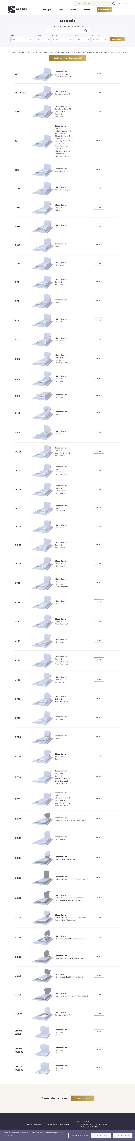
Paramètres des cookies (79, 1135)
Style (77, 36)
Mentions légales (34, 1124)
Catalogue (46, 10)
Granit (54, 36)
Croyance (96, 36)
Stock (60, 10)
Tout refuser (101, 1135)
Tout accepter (122, 1135)
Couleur (38, 36)
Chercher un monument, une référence (67, 27)
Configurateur (104, 10)
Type (12, 36)
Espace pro (123, 4)
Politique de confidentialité (57, 1124)
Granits (73, 10)
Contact (86, 10)
